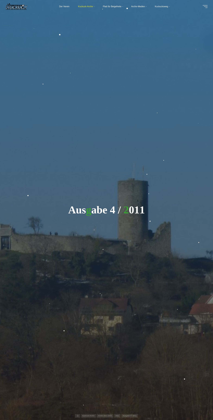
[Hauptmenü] (205, 6)
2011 (117, 416)
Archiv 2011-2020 (105, 416)
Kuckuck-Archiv (88, 416)
